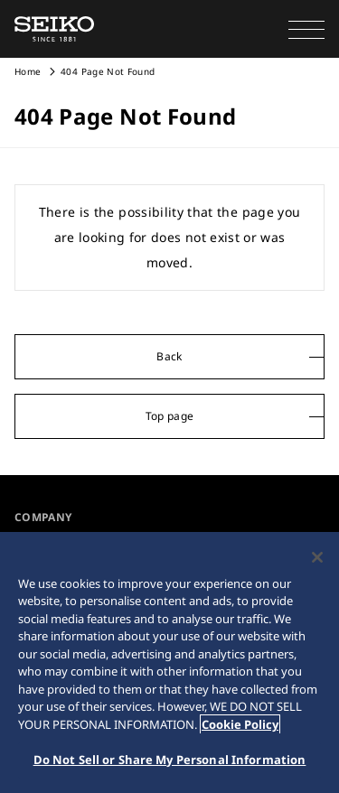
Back (169, 356)
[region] (169, 662)
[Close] (317, 557)
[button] (306, 29)
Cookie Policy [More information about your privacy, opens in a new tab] (240, 724)
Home (27, 71)
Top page (170, 416)
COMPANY (42, 517)
